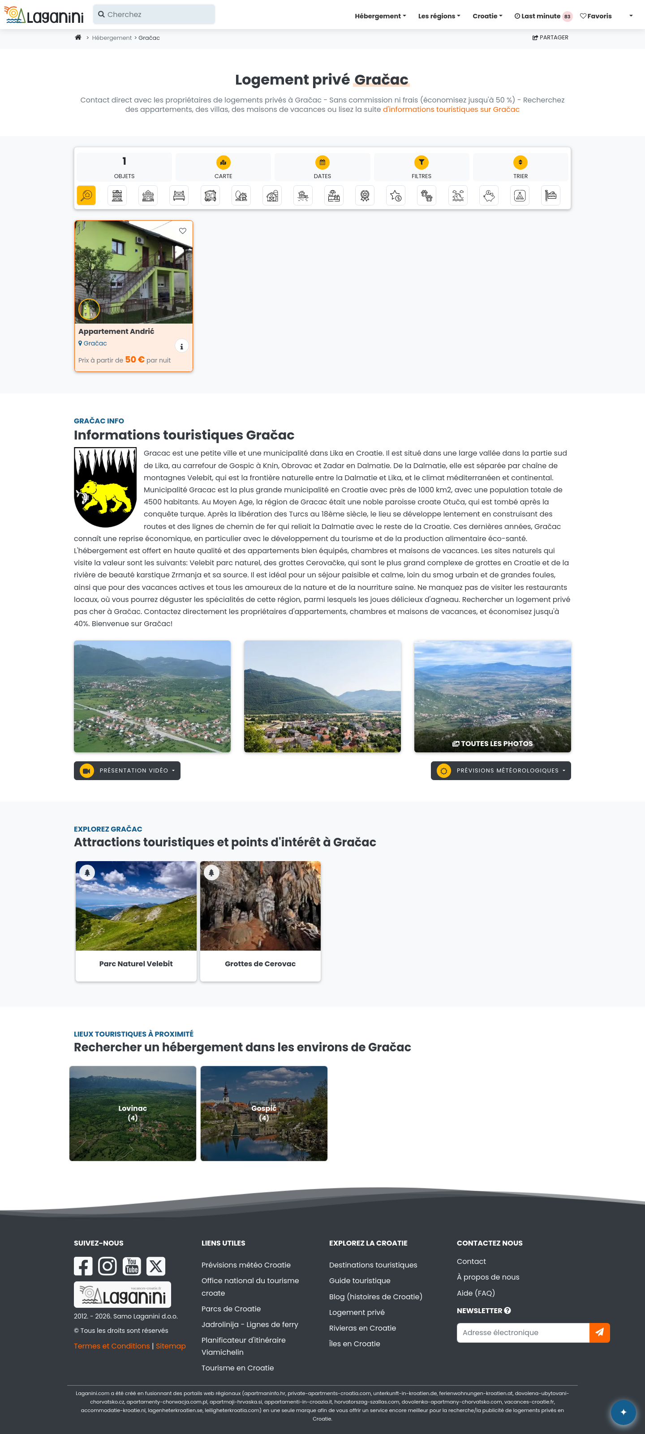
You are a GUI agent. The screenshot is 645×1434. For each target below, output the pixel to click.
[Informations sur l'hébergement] (182, 345)
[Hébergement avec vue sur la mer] (458, 195)
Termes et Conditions (112, 1346)
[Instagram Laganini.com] (107, 1266)
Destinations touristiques (373, 1265)
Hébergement (378, 16)
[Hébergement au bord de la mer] (303, 195)
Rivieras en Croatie (362, 1328)
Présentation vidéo (125, 771)
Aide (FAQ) (476, 1293)
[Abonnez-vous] (599, 1333)
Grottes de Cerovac (260, 964)
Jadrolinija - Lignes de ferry (250, 1324)
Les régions (437, 16)
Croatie (485, 16)
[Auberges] (550, 195)
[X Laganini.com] (155, 1266)
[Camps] (519, 195)
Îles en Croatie (354, 1344)
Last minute (543, 16)
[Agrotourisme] (272, 195)
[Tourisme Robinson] (241, 195)
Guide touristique (360, 1281)
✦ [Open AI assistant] (623, 1412)
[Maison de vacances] (148, 195)
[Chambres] (179, 195)
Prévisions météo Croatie (246, 1265)
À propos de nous (488, 1277)
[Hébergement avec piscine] (334, 195)
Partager (550, 37)
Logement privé (357, 1312)
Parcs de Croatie (231, 1309)
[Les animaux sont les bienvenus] (426, 195)
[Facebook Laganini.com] (83, 1266)
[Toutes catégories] (86, 195)
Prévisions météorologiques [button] (499, 771)
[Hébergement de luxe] (395, 195)
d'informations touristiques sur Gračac (451, 109)
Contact (471, 1261)
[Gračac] (152, 696)
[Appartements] (117, 195)
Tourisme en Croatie (238, 1368)
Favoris (596, 16)
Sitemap (171, 1346)
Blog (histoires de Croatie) (376, 1297)
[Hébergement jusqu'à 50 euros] (489, 195)
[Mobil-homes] (210, 195)
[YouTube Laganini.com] (132, 1266)
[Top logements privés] (364, 195)
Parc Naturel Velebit (136, 964)
